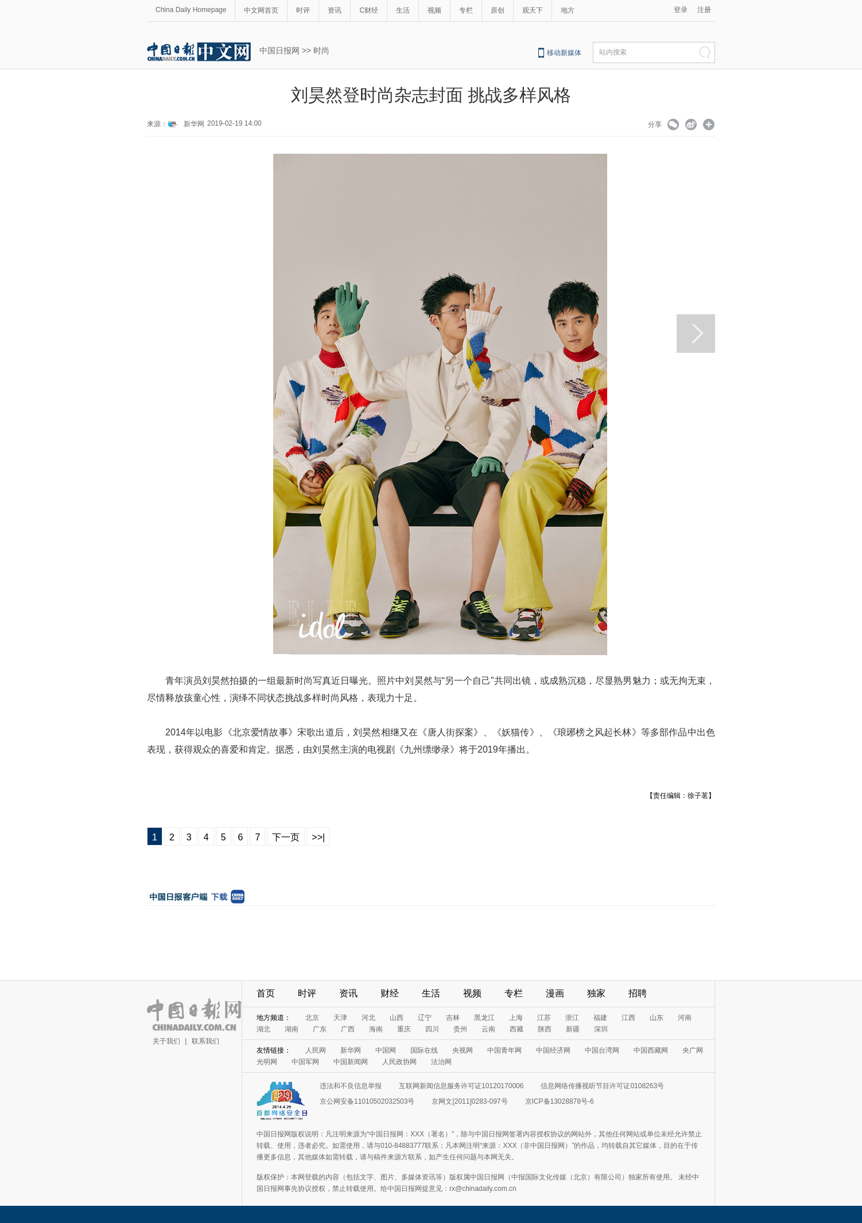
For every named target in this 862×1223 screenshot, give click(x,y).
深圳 (601, 1029)
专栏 (466, 10)
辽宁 (425, 1018)
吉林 (453, 1018)
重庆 (404, 1029)
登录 (681, 10)
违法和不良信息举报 (351, 1086)
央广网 (692, 1050)
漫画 (555, 993)
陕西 (545, 1029)
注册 (704, 10)
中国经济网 (553, 1050)
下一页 (286, 837)
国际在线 (424, 1050)
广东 (320, 1029)
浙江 (572, 1018)
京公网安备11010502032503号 (367, 1101)
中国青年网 (504, 1050)
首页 (266, 993)
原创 (497, 10)
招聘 (637, 993)
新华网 (194, 124)
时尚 (321, 50)
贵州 (460, 1029)
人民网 (315, 1050)
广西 (348, 1029)
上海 (516, 1018)
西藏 (516, 1029)
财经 (389, 993)
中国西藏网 (651, 1050)
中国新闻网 (350, 1062)
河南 (685, 1018)
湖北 (263, 1029)
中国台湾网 (602, 1050)
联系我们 (205, 1041)
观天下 (532, 10)
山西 (396, 1018)
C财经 (368, 10)
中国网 (385, 1050)
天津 (340, 1018)
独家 (596, 993)
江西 (628, 1018)
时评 (303, 10)
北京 (312, 1018)
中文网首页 (261, 10)
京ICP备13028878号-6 (559, 1101)
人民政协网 (399, 1062)
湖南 (291, 1029)
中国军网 (305, 1062)
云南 (488, 1029)
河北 (368, 1018)
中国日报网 (279, 50)
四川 (432, 1029)
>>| (318, 837)
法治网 (441, 1062)
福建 (600, 1018)
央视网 (462, 1050)
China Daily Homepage (191, 10)
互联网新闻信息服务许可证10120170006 (461, 1086)
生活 (403, 10)
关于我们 (166, 1041)
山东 (656, 1018)
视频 (434, 10)
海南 (376, 1029)
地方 (567, 10)
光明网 (267, 1062)
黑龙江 (484, 1018)
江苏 (544, 1018)
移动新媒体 (564, 53)
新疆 (573, 1029)
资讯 (334, 10)
